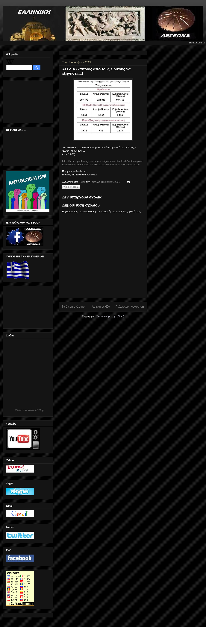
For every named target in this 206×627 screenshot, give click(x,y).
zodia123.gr (37, 410)
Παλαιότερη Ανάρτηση (129, 306)
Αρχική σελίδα (101, 306)
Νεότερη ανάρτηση (74, 306)
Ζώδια (18, 410)
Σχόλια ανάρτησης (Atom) (110, 316)
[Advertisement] (24, 100)
